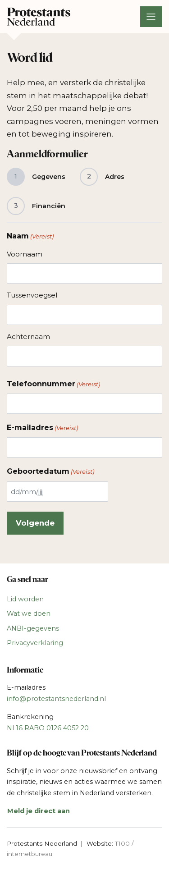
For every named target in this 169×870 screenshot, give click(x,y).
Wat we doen (28, 613)
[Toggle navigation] (151, 16)
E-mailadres (42, 428)
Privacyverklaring (35, 643)
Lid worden (25, 599)
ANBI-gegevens (33, 628)
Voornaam (24, 254)
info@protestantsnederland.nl (56, 699)
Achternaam (28, 336)
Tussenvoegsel (32, 295)
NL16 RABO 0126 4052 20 (48, 728)
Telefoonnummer (53, 384)
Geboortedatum (50, 471)
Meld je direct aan (38, 811)
